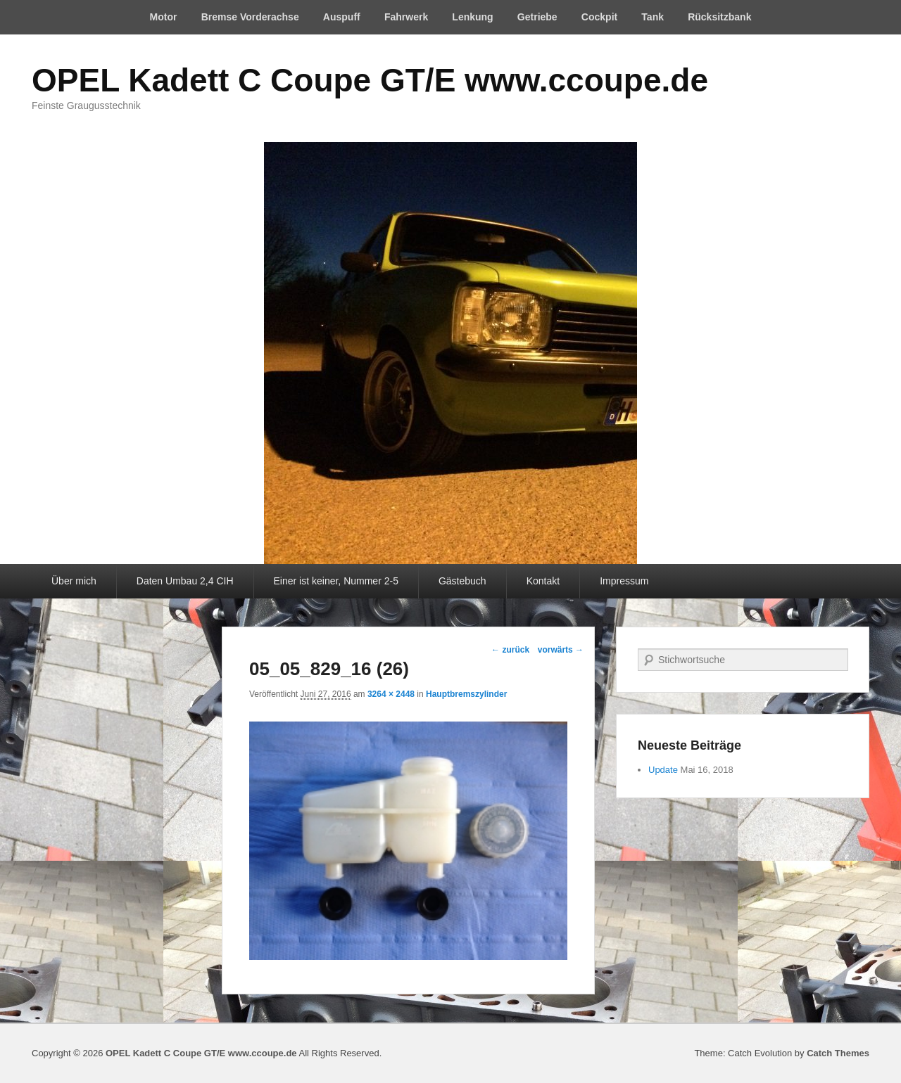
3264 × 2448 (391, 694)
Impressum (624, 581)
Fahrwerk (406, 17)
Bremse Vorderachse (250, 17)
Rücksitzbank (719, 17)
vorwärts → (561, 650)
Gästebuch (462, 581)
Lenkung (472, 17)
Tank (652, 17)
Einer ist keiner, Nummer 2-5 (336, 581)
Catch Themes (838, 1053)
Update (663, 769)
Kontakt (543, 581)
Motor (163, 17)
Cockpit (599, 17)
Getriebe (537, 17)
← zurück (510, 650)
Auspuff (341, 17)
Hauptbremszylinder (466, 694)
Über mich (73, 581)
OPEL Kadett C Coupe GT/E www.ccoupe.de (370, 80)
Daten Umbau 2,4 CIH (185, 581)
